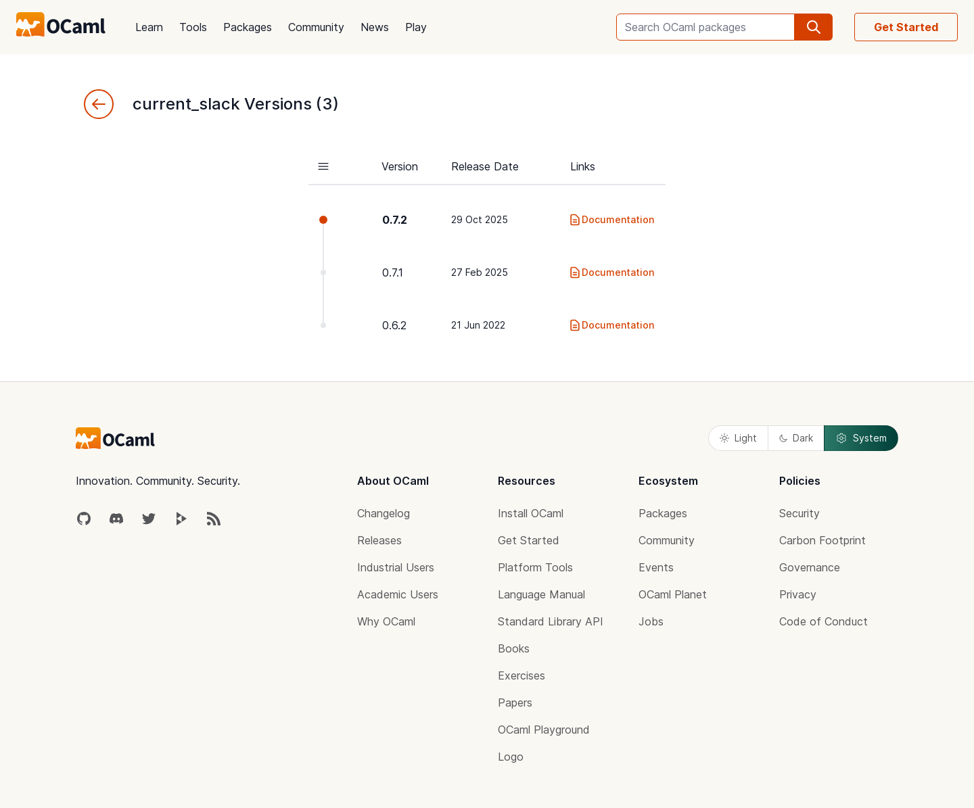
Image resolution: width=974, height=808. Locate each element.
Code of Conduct (823, 621)
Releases (379, 540)
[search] (814, 27)
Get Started (906, 27)
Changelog (383, 513)
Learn (149, 27)
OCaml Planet (673, 594)
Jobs (651, 621)
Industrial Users (395, 567)
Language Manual (541, 594)
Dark (796, 438)
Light (738, 438)
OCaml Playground (544, 729)
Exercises (521, 675)
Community (316, 27)
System (861, 438)
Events (656, 567)
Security (799, 513)
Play (416, 27)
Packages (247, 27)
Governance (809, 567)
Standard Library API (550, 621)
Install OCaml (530, 513)
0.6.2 (394, 325)
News (375, 27)
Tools (193, 27)
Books (514, 648)
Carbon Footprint (822, 540)
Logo (511, 756)
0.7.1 (392, 272)
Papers (515, 702)
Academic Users (397, 594)
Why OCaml (386, 621)
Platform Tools (535, 567)
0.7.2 (394, 220)
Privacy (797, 594)
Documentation (611, 220)
